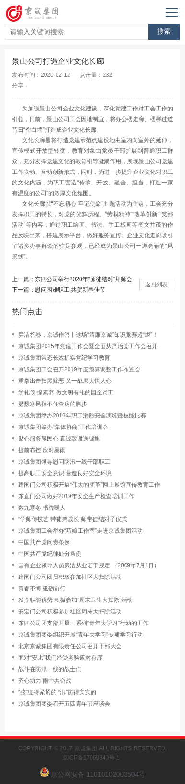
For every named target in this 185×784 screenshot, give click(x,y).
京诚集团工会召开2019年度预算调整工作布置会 (79, 369)
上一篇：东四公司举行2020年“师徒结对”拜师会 (72, 279)
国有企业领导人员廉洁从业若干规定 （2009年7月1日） (89, 565)
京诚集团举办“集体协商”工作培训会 (63, 427)
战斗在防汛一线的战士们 (49, 669)
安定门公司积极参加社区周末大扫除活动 (70, 611)
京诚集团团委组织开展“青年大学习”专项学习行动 (80, 634)
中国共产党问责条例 (44, 542)
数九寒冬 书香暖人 (42, 507)
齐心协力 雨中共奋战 (44, 680)
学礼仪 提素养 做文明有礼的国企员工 (66, 392)
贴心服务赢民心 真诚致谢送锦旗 (59, 438)
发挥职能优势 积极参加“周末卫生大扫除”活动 (75, 600)
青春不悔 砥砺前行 (42, 588)
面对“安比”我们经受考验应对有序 (60, 657)
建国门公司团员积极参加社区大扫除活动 (70, 577)
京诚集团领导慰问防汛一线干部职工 (64, 461)
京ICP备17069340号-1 (92, 757)
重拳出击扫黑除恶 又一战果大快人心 (65, 381)
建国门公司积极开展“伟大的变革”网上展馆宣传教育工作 (89, 484)
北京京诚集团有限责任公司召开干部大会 (70, 646)
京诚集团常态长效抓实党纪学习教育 (64, 358)
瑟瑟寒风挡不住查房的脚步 (52, 404)
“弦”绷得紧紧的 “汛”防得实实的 (57, 692)
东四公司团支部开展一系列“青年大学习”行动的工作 (83, 623)
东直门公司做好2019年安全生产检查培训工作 (76, 496)
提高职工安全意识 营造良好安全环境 (65, 473)
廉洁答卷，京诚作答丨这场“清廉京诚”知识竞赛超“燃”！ (88, 334)
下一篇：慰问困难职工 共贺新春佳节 (58, 289)
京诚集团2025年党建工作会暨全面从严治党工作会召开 (88, 346)
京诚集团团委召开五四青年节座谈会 (64, 703)
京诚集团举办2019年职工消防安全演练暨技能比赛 (82, 415)
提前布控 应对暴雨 (42, 450)
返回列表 (156, 284)
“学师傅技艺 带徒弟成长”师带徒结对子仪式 (72, 519)
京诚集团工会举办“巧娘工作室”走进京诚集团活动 (80, 530)
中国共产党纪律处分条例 (49, 554)
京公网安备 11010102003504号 (98, 774)
